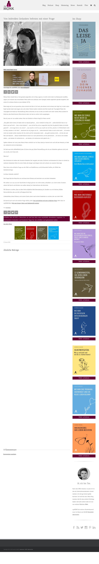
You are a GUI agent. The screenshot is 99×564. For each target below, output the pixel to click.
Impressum (22, 549)
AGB (26, 549)
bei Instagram (25, 87)
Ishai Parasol (8, 207)
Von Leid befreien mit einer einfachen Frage (45, 200)
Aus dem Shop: (8, 224)
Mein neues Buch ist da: (10, 69)
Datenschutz (30, 549)
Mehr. (86, 504)
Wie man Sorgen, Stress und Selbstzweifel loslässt (25, 203)
